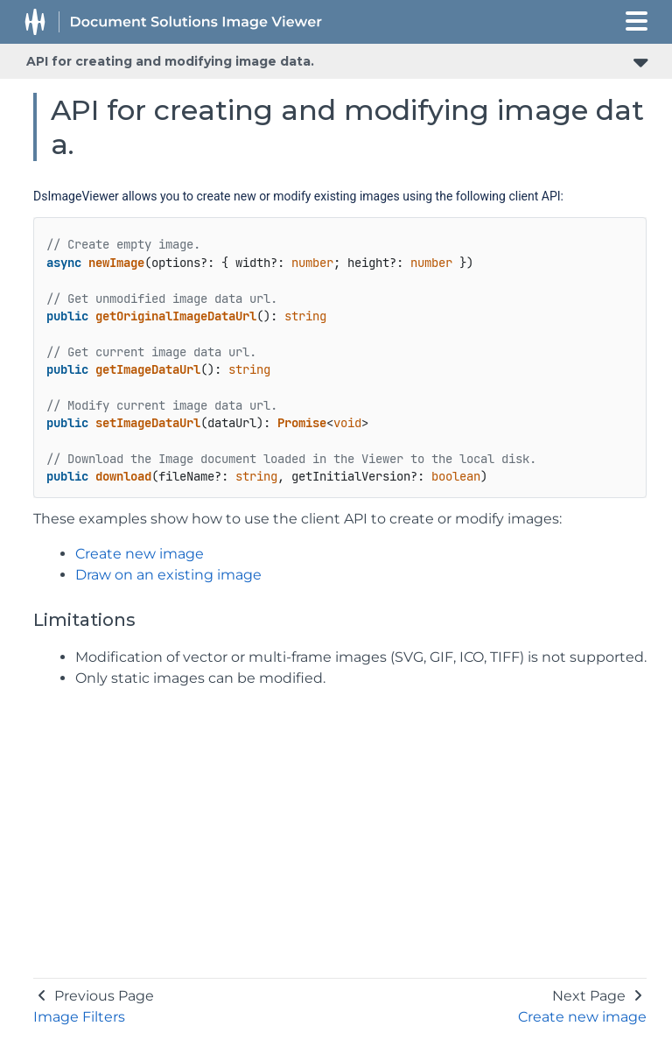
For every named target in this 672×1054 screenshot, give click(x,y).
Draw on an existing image (168, 574)
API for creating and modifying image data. (170, 61)
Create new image (139, 553)
